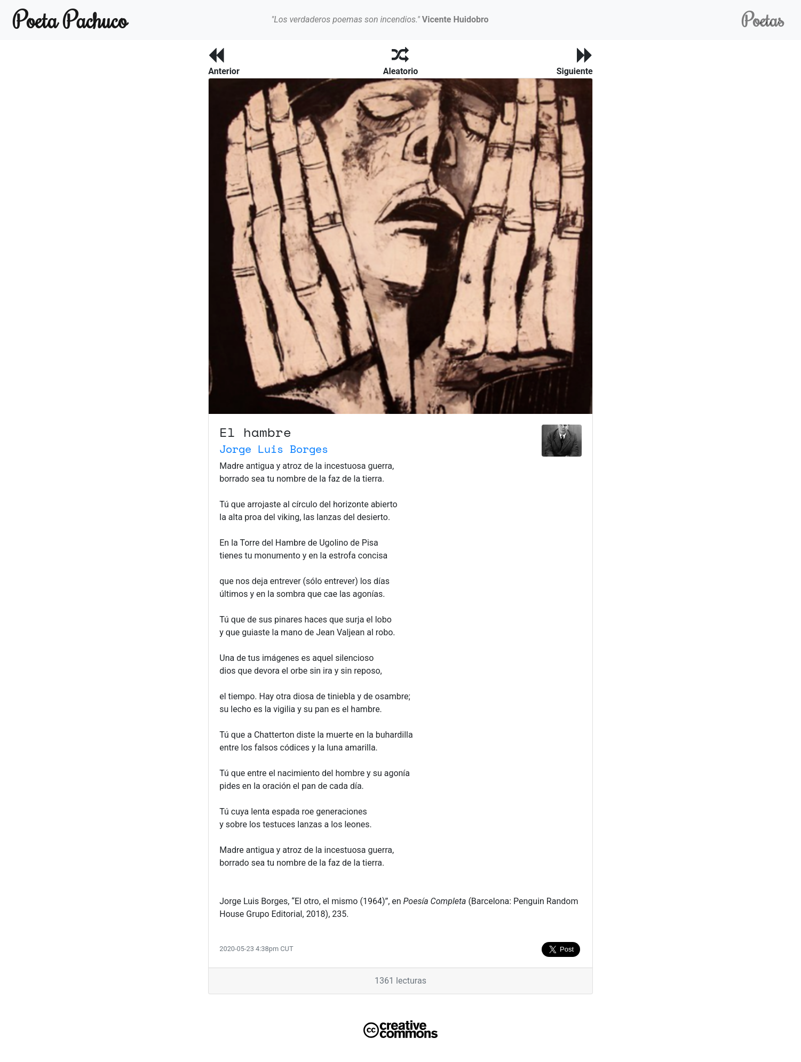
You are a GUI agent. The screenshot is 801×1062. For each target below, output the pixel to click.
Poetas (763, 19)
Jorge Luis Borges (273, 449)
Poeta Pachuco (70, 19)
